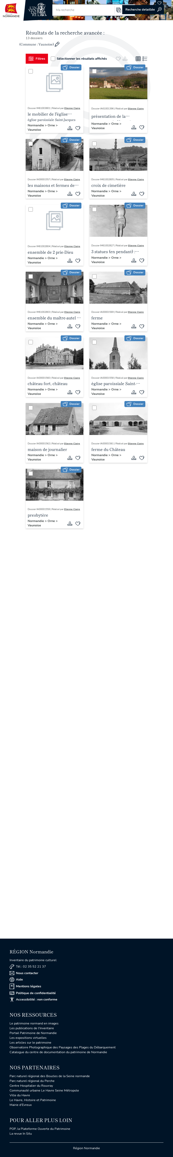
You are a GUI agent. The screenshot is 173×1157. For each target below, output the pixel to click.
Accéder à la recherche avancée (143, 9)
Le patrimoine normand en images (34, 1023)
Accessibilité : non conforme (33, 999)
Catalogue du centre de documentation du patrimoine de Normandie (58, 1052)
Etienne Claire (72, 108)
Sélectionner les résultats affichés (79, 58)
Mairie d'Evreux (21, 1105)
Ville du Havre (20, 1095)
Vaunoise (34, 130)
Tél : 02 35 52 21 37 (28, 966)
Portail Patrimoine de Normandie (33, 1033)
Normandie (36, 125)
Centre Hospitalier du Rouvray (31, 1086)
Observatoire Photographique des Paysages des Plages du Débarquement (63, 1047)
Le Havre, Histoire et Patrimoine (33, 1100)
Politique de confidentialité (33, 993)
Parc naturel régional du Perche (32, 1081)
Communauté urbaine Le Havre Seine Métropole (44, 1090)
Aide (16, 979)
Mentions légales (25, 986)
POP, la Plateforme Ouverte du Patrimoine (40, 1129)
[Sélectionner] (30, 71)
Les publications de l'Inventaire (32, 1028)
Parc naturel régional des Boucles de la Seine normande (50, 1076)
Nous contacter (24, 973)
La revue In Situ (21, 1133)
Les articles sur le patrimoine (30, 1042)
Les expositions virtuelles (28, 1038)
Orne (52, 125)
